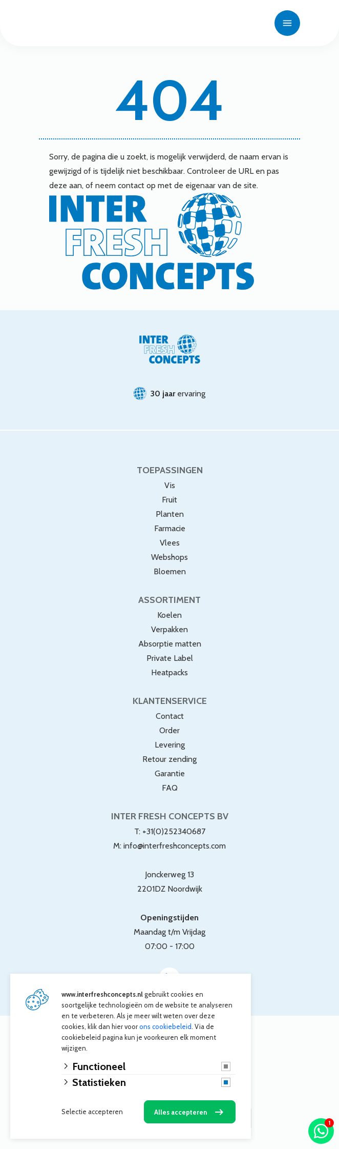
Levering (170, 745)
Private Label (169, 658)
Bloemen (170, 571)
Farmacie (169, 528)
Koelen (169, 615)
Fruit (169, 500)
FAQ (170, 788)
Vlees (170, 543)
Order (169, 730)
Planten (170, 514)
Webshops (169, 557)
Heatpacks (169, 672)
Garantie (170, 773)
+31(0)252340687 (173, 831)
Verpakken (169, 629)
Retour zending (169, 759)
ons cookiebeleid (165, 1026)
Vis (169, 485)
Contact (170, 716)
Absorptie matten (169, 644)
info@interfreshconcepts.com (174, 846)
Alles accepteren (180, 1112)
